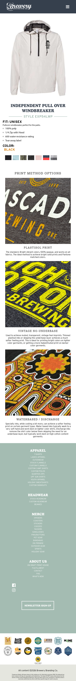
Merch (38, 514)
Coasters (38, 521)
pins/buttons (38, 535)
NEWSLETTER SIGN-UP (37, 605)
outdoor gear (38, 546)
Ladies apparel (38, 457)
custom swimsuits (38, 485)
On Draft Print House (38, 565)
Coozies (38, 526)
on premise (38, 543)
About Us (38, 561)
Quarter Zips (38, 474)
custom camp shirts (38, 468)
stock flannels (38, 463)
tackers (38, 529)
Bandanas (38, 540)
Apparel (38, 450)
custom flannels (38, 465)
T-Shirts (38, 454)
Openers (38, 518)
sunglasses (38, 532)
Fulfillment (38, 568)
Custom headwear (38, 501)
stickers (38, 523)
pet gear (38, 537)
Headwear (38, 495)
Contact (38, 571)
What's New (38, 576)
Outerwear (38, 460)
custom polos (38, 471)
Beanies (38, 504)
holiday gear (38, 552)
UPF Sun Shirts (38, 477)
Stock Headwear (38, 499)
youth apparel (38, 479)
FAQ (38, 574)
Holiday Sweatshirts (38, 482)
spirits (38, 549)
